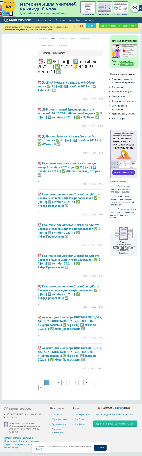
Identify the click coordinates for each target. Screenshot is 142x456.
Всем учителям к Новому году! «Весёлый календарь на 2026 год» (120, 189)
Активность (47, 44)
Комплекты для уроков (122, 101)
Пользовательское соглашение (19, 437)
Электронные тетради (122, 91)
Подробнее (40, 449)
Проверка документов (57, 431)
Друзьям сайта (59, 424)
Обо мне (42, 38)
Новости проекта (118, 181)
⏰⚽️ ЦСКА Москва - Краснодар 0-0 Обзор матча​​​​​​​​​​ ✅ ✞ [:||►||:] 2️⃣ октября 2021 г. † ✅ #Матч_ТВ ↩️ (67, 86)
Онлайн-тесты (118, 96)
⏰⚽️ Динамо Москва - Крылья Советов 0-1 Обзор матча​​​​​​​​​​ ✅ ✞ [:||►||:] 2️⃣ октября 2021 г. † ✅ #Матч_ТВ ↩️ (69, 140)
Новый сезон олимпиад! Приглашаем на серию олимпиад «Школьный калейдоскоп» (122, 200)
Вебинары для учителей (123, 113)
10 (98, 382)
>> (41, 387)
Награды (62, 44)
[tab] (70, 53)
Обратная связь (59, 419)
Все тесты (89, 20)
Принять (100, 448)
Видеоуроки (117, 87)
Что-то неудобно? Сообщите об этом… (115, 414)
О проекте (57, 414)
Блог (53, 38)
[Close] (75, 26)
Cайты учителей (43, 20)
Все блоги (60, 20)
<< (41, 382)
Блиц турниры (118, 118)
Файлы (63, 38)
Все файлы (74, 20)
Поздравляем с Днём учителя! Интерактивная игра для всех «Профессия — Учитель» (123, 213)
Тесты (74, 38)
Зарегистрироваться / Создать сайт (118, 25)
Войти (91, 25)
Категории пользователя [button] (54, 52)
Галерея (85, 38)
